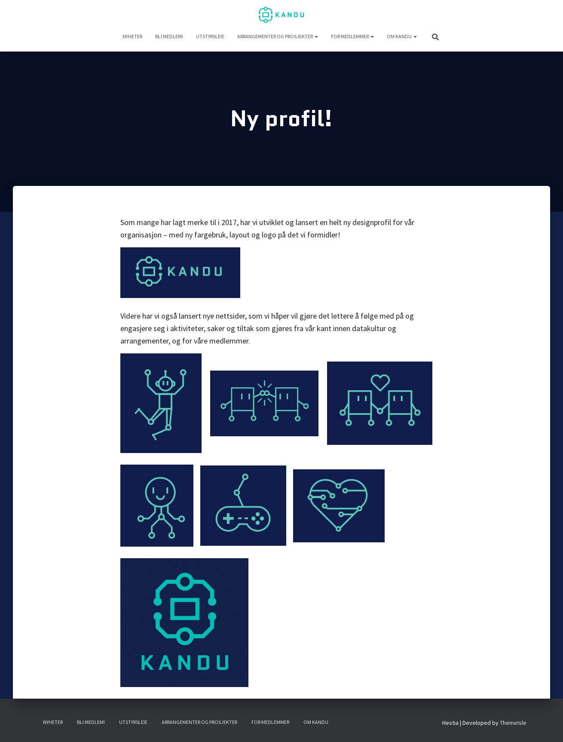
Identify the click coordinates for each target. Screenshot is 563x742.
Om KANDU (402, 36)
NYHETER (132, 36)
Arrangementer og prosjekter (277, 36)
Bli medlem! (169, 36)
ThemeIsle (513, 723)
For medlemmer (352, 36)
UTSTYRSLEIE (210, 36)
